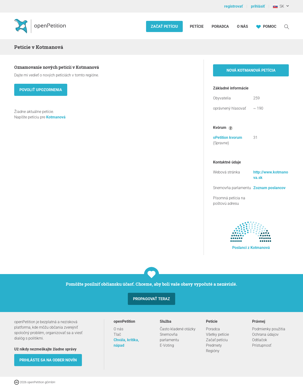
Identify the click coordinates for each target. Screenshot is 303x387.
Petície (197, 26)
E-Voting (167, 345)
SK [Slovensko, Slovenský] (278, 6)
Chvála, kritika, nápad (126, 343)
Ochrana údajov (265, 334)
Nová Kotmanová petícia (251, 70)
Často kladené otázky (178, 329)
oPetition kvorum (227, 137)
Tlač (117, 334)
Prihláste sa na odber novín (48, 360)
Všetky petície (217, 334)
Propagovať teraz (151, 299)
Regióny (212, 351)
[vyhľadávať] (286, 26)
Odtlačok (259, 340)
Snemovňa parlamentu (169, 337)
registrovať (233, 6)
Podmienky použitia (268, 329)
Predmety (214, 345)
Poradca (220, 26)
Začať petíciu (164, 26)
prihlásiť (258, 6)
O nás (242, 26)
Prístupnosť (261, 345)
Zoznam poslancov (269, 188)
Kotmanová (56, 117)
